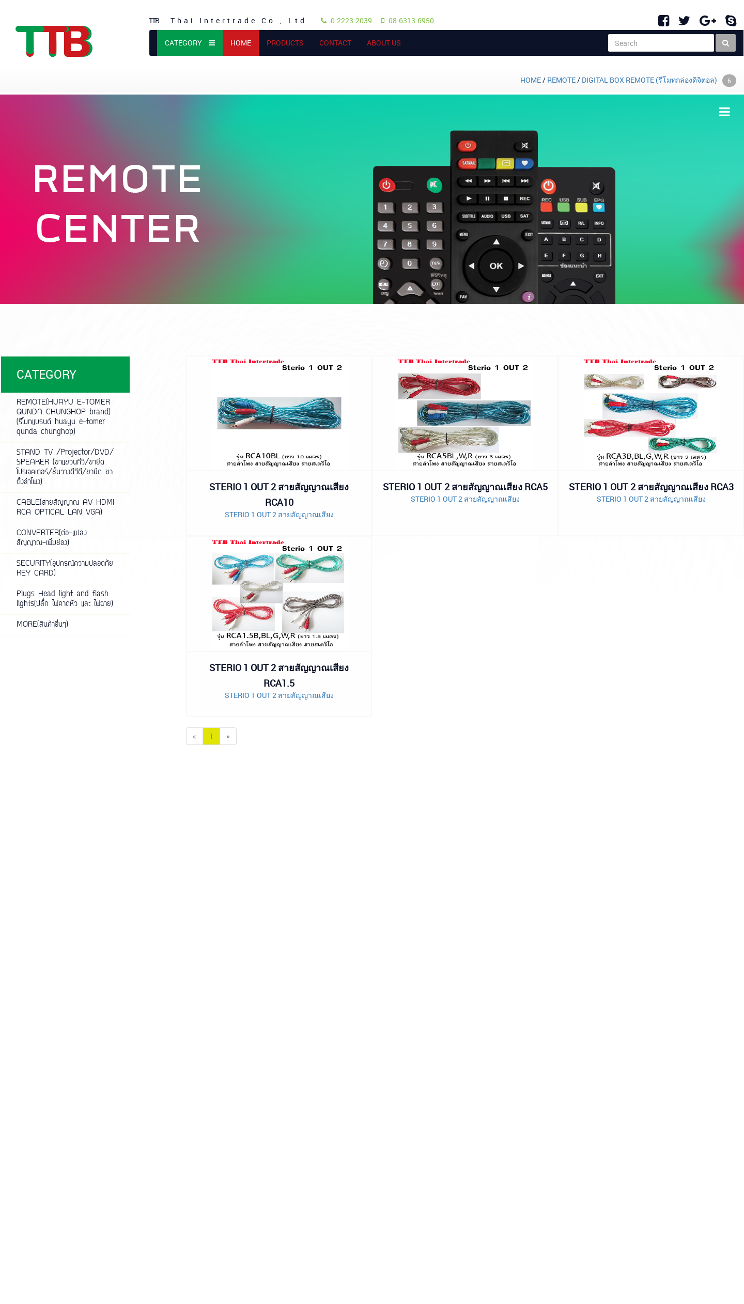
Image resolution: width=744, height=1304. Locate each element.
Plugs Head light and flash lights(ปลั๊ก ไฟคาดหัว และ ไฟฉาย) (65, 599)
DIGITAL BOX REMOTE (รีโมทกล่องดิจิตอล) (659, 80)
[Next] (228, 736)
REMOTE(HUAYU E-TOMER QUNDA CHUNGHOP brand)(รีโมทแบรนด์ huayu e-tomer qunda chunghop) (64, 417)
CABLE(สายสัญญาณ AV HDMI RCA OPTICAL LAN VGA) (65, 508)
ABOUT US (384, 43)
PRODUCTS (285, 43)
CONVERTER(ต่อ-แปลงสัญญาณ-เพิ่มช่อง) (52, 538)
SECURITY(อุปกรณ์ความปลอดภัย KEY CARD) (65, 568)
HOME (244, 42)
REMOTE (561, 80)
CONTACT (335, 43)
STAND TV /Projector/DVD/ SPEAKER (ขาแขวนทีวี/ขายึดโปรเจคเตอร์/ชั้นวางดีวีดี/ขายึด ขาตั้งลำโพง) (65, 467)
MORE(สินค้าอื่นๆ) (42, 624)
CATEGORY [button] (190, 43)
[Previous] (194, 736)
